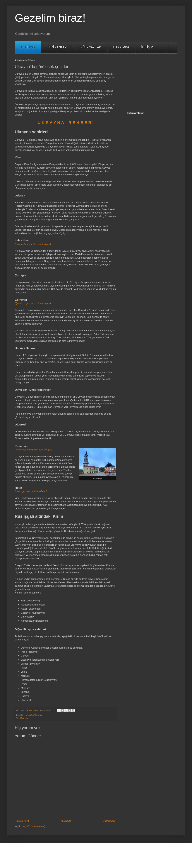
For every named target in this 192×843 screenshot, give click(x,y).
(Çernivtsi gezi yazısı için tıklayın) (33, 303)
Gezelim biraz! (50, 18)
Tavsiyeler (29, 715)
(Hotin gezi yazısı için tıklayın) (31, 491)
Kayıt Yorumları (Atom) (34, 826)
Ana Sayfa (66, 821)
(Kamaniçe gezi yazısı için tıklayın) (33, 449)
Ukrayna (38, 715)
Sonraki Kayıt (22, 821)
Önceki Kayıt (109, 821)
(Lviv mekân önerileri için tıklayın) (33, 244)
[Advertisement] (155, 82)
